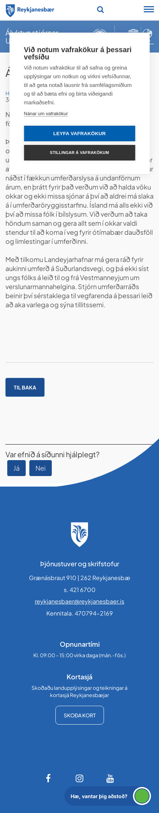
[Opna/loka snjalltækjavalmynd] (149, 10)
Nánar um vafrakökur (46, 113)
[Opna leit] (100, 9)
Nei (40, 468)
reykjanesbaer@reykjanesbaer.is (79, 601)
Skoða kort (80, 715)
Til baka (25, 387)
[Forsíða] (30, 9)
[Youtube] (110, 778)
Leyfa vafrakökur (79, 133)
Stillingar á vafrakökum (79, 152)
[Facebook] (49, 778)
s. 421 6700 (80, 589)
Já (16, 468)
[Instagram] (80, 778)
